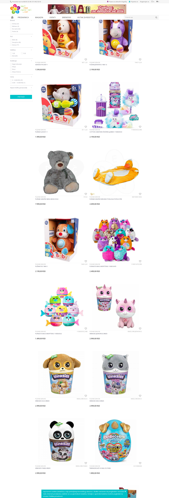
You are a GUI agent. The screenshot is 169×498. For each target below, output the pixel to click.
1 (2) (13, 73)
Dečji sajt (13, 21)
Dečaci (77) (15, 65)
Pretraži (21, 117)
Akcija (14, 86)
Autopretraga (109, 25)
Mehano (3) (15, 46)
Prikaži (136, 25)
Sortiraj (119, 25)
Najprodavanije (17, 84)
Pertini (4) (15, 51)
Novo (14, 89)
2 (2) (24, 73)
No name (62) (16, 49)
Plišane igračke (17, 30)
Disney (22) (15, 43)
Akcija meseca (16, 92)
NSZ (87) (14, 76)
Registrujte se (144, 2)
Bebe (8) (14, 60)
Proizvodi (20, 21)
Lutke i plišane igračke (42, 21)
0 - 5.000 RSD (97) (17, 100)
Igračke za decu (29, 21)
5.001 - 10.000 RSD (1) (18, 102)
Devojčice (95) (16, 62)
